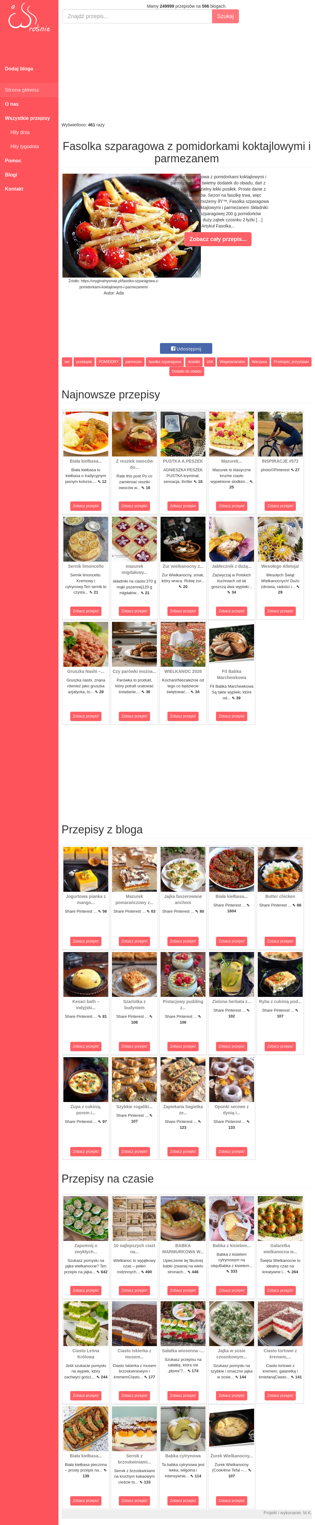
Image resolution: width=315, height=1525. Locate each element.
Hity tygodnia (22, 146)
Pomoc (13, 160)
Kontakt (14, 189)
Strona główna (22, 90)
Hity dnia (17, 132)
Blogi (11, 174)
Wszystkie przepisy (27, 118)
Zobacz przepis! (86, 506)
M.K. (307, 1512)
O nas (11, 104)
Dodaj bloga (19, 68)
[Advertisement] (187, 73)
